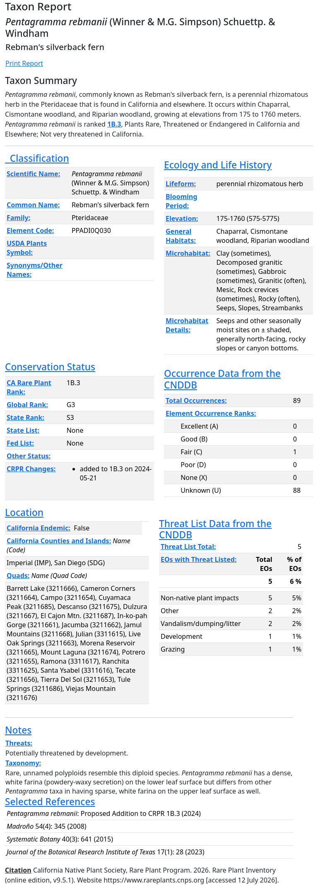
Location (24, 512)
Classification (37, 158)
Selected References (50, 801)
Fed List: (20, 443)
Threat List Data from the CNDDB (215, 529)
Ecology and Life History (218, 164)
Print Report (24, 63)
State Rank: (25, 417)
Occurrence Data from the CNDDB (222, 379)
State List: (23, 430)
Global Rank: (27, 404)
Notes (18, 730)
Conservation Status (50, 366)
